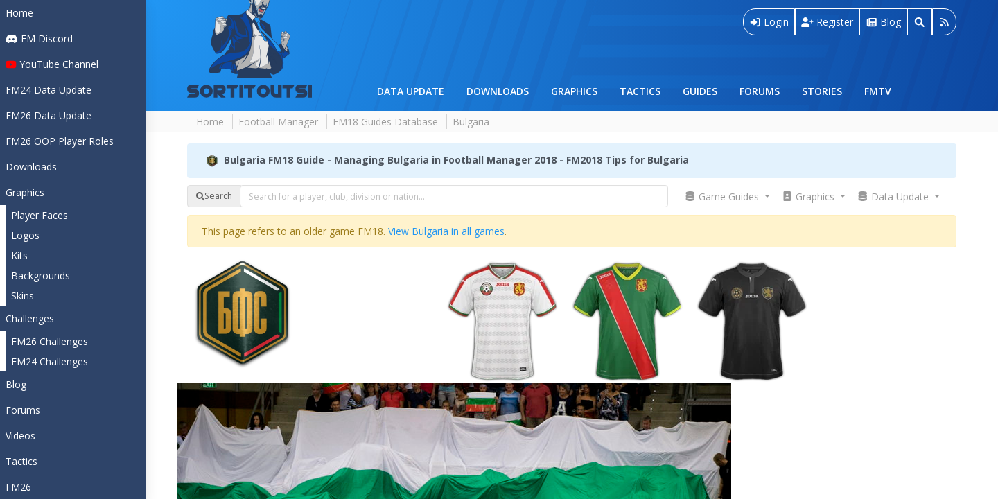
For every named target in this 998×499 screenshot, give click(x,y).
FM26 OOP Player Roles (60, 141)
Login (769, 21)
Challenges (30, 318)
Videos (20, 435)
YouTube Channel (52, 64)
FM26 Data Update (48, 115)
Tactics (640, 91)
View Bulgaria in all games (446, 231)
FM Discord (39, 38)
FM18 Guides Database (385, 121)
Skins (22, 295)
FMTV (877, 91)
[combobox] (454, 196)
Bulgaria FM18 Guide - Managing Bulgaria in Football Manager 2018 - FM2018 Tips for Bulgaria (456, 159)
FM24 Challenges (49, 361)
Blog (16, 384)
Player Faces (39, 215)
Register (827, 21)
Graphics (574, 91)
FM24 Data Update (48, 89)
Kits (19, 255)
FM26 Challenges (49, 341)
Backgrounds (40, 275)
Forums (759, 91)
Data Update (410, 91)
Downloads (497, 91)
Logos (25, 235)
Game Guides (723, 196)
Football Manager (278, 121)
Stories (822, 91)
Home (19, 12)
